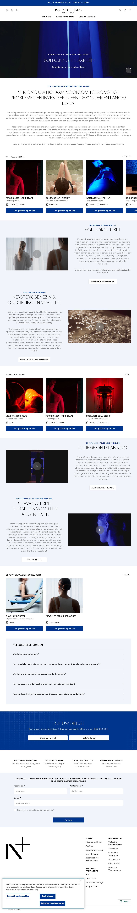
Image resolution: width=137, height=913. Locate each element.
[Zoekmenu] (120, 10)
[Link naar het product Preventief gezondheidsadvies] (64, 595)
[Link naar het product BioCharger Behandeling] (104, 395)
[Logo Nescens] (18, 862)
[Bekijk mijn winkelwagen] (130, 10)
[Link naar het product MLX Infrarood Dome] (24, 395)
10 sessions (104, 422)
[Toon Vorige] (122, 156)
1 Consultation (54, 622)
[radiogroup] (24, 204)
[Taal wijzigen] (7, 10)
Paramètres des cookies (18, 896)
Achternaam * (76, 786)
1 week (11, 622)
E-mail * (17, 798)
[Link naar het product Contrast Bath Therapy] (64, 177)
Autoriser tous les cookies (52, 903)
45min (131, 204)
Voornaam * (19, 786)
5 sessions (104, 204)
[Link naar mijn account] (125, 10)
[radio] (7, 204)
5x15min (22, 204)
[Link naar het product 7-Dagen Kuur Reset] (24, 595)
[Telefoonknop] (17, 10)
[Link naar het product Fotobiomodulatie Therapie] (24, 177)
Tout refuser (47, 896)
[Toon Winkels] (12, 10)
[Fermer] (80, 881)
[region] (43, 893)
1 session (92, 204)
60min (11, 422)
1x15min (12, 204)
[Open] (68, 654)
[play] (37, 254)
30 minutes (53, 204)
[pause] (128, 70)
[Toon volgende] (130, 156)
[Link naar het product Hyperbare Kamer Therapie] (104, 177)
